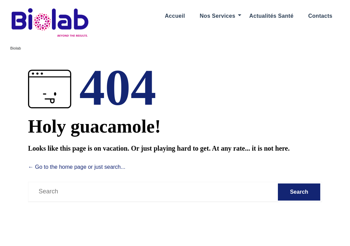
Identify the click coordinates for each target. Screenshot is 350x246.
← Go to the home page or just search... (76, 167)
